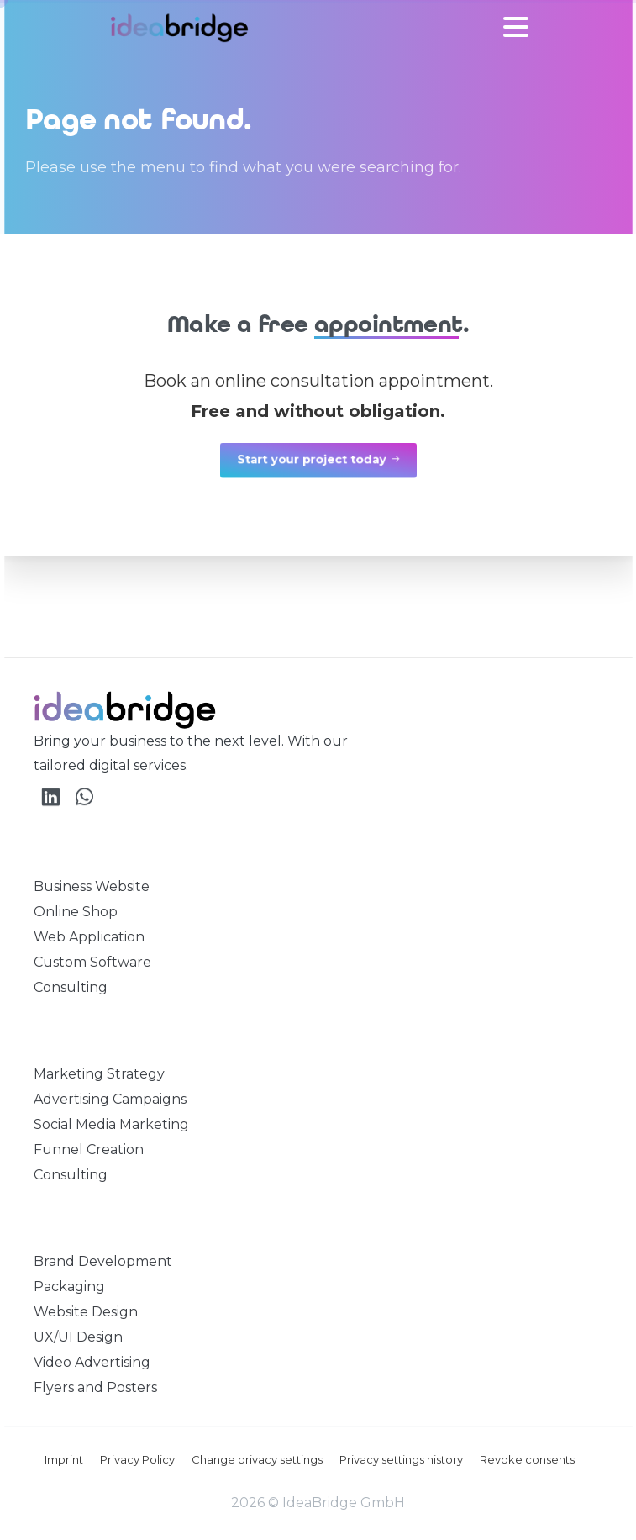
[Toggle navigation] (516, 27)
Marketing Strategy (99, 1074)
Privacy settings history (401, 1459)
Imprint (64, 1459)
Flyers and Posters (95, 1387)
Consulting (71, 987)
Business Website (92, 886)
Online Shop (76, 912)
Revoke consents (527, 1459)
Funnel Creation (89, 1150)
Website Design (86, 1312)
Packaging (69, 1287)
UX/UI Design (78, 1337)
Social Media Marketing (111, 1124)
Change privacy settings (257, 1459)
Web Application (89, 937)
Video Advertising (92, 1362)
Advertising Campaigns (110, 1099)
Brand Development (103, 1261)
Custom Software (92, 962)
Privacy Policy (137, 1459)
